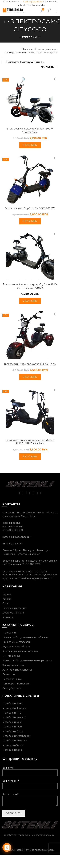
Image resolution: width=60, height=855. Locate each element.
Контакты (7, 617)
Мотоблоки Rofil (11, 722)
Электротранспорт (45, 49)
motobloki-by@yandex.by (31, 5)
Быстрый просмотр (55, 79)
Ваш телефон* (30, 783)
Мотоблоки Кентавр (14, 708)
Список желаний (43, 10)
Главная (27, 49)
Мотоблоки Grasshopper (16, 735)
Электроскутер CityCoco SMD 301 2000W (30, 208)
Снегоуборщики (11, 688)
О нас (5, 603)
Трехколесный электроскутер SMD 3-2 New (30, 364)
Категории (28, 37)
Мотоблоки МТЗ (11, 712)
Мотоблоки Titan (12, 726)
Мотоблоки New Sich (14, 740)
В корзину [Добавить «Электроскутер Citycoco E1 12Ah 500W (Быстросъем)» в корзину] (30, 145)
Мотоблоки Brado (12, 731)
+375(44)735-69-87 (33, 1)
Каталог (6, 598)
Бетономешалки (11, 679)
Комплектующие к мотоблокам (20, 651)
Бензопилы (8, 674)
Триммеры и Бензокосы (16, 683)
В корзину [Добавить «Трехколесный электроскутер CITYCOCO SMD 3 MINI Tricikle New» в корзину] (30, 456)
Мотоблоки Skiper (12, 745)
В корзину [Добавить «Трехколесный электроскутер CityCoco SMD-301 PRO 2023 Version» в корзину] (30, 300)
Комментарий (30, 800)
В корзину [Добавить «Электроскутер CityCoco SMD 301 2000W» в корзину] (30, 221)
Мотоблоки (9, 632)
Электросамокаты (16, 52)
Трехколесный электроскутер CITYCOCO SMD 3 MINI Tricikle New (30, 442)
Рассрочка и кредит (14, 608)
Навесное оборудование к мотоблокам (25, 637)
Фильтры (47, 66)
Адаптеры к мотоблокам (16, 646)
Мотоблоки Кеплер (13, 717)
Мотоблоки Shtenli (13, 703)
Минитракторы (11, 655)
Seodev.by (48, 835)
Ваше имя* (30, 770)
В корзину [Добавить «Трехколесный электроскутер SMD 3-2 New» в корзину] (30, 376)
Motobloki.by (21, 849)
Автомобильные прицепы (17, 669)
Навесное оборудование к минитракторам (27, 660)
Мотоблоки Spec (12, 749)
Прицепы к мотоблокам (16, 641)
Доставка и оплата (13, 612)
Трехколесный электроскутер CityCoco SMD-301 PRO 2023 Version (30, 286)
